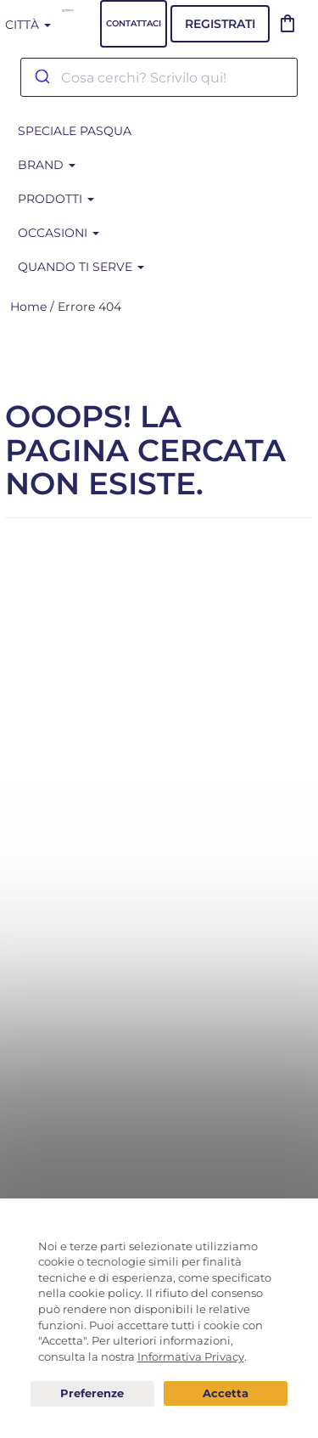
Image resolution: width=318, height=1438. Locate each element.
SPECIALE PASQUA (74, 130)
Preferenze (92, 1394)
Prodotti (56, 198)
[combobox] (159, 77)
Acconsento (225, 1393)
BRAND (46, 164)
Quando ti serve (81, 266)
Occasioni (58, 232)
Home (28, 306)
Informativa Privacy (190, 1356)
